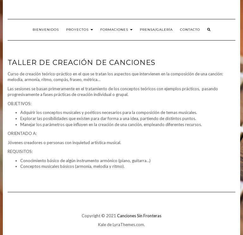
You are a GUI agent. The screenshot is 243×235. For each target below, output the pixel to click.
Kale (102, 224)
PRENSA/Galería (156, 30)
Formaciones (116, 30)
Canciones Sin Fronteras (139, 215)
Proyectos (79, 30)
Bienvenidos (46, 30)
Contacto (190, 30)
